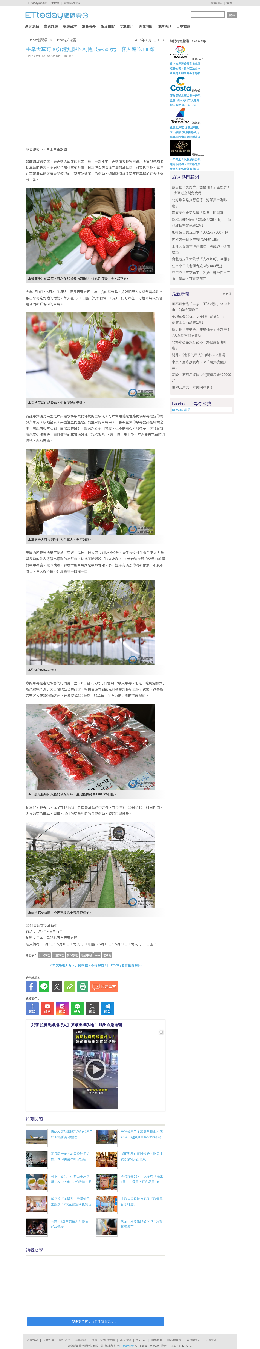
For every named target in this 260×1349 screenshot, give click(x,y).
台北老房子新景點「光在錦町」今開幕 (201, 259)
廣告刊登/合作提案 (103, 1340)
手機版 (55, 3)
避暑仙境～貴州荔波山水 (185, 68)
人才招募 (48, 1340)
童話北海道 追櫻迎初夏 (184, 127)
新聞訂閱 (216, 3)
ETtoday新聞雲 (37, 3)
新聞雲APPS (72, 3)
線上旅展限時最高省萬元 (185, 63)
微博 (229, 3)
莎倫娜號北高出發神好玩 (185, 95)
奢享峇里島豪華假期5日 (184, 169)
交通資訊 (126, 26)
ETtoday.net (126, 1345)
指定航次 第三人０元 (183, 105)
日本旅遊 (183, 26)
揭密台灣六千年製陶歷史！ (192, 387)
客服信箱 (125, 1340)
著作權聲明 (193, 1340)
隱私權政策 (174, 1340)
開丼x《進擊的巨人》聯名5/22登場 (198, 355)
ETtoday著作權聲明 (123, 965)
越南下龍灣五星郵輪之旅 (185, 164)
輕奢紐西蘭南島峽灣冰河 (185, 137)
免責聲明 (211, 1340)
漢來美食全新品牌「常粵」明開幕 (197, 213)
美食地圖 (145, 26)
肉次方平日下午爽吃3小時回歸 (195, 239)
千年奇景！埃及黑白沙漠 (185, 159)
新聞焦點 (32, 26)
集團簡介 (81, 1340)
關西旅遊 (72, 955)
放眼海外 (89, 26)
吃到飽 (107, 955)
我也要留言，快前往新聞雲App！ (95, 1321)
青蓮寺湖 (86, 955)
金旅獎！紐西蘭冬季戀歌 (185, 73)
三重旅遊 (58, 955)
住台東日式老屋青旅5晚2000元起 (197, 266)
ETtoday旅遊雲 (181, 409)
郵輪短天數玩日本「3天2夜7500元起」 (201, 232)
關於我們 (64, 1340)
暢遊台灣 (70, 26)
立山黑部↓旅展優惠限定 (184, 132)
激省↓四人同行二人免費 (184, 100)
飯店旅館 (108, 26)
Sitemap (141, 1340)
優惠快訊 (164, 26)
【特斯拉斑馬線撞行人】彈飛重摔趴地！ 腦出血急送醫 (75, 1025)
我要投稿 (32, 1340)
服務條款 (156, 1340)
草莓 (97, 955)
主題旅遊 (51, 26)
